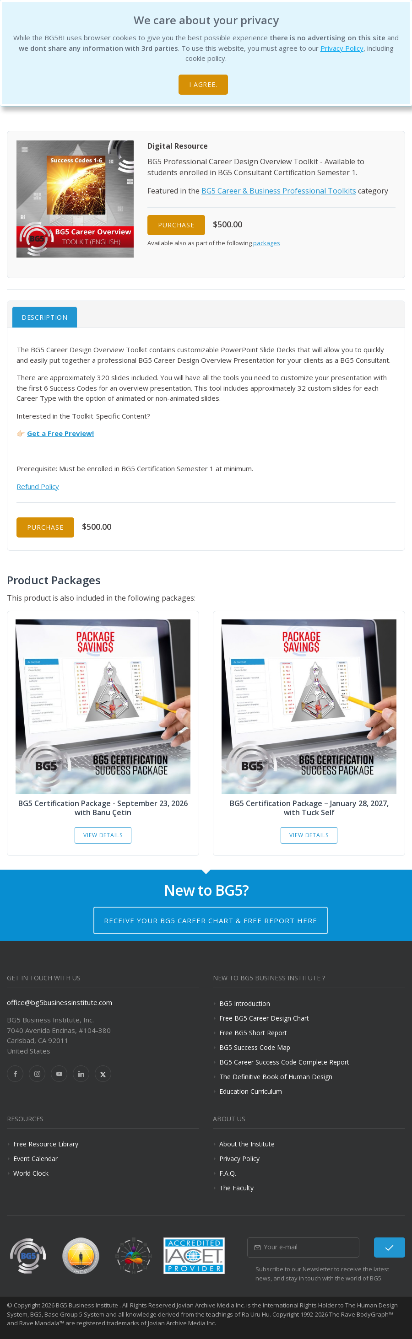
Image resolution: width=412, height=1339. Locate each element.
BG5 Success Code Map (254, 1047)
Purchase (176, 224)
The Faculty (236, 1187)
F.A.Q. (227, 1173)
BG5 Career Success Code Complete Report (284, 1062)
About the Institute (247, 1144)
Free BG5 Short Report (253, 1032)
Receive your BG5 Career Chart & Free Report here (210, 920)
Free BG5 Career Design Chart (264, 1018)
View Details (102, 835)
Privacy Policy (341, 48)
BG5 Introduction (244, 1003)
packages (266, 243)
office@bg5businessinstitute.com (59, 1002)
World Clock (31, 1173)
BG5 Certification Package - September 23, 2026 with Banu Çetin (103, 807)
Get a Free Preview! (60, 433)
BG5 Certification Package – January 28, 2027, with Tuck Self (309, 807)
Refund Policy (37, 486)
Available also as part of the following (213, 243)
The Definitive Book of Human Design (275, 1076)
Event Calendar (35, 1158)
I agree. (203, 84)
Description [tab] (45, 317)
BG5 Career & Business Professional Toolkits (278, 191)
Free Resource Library (45, 1144)
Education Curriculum (250, 1091)
